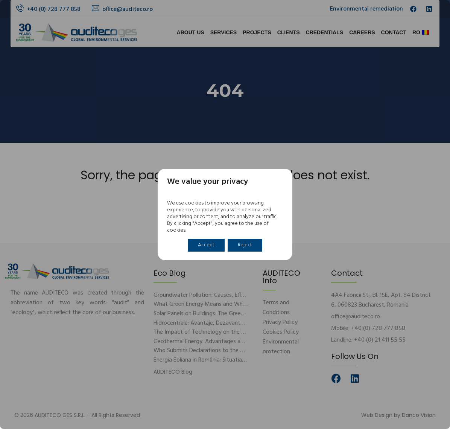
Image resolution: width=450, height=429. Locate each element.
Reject (246, 245)
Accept (204, 245)
